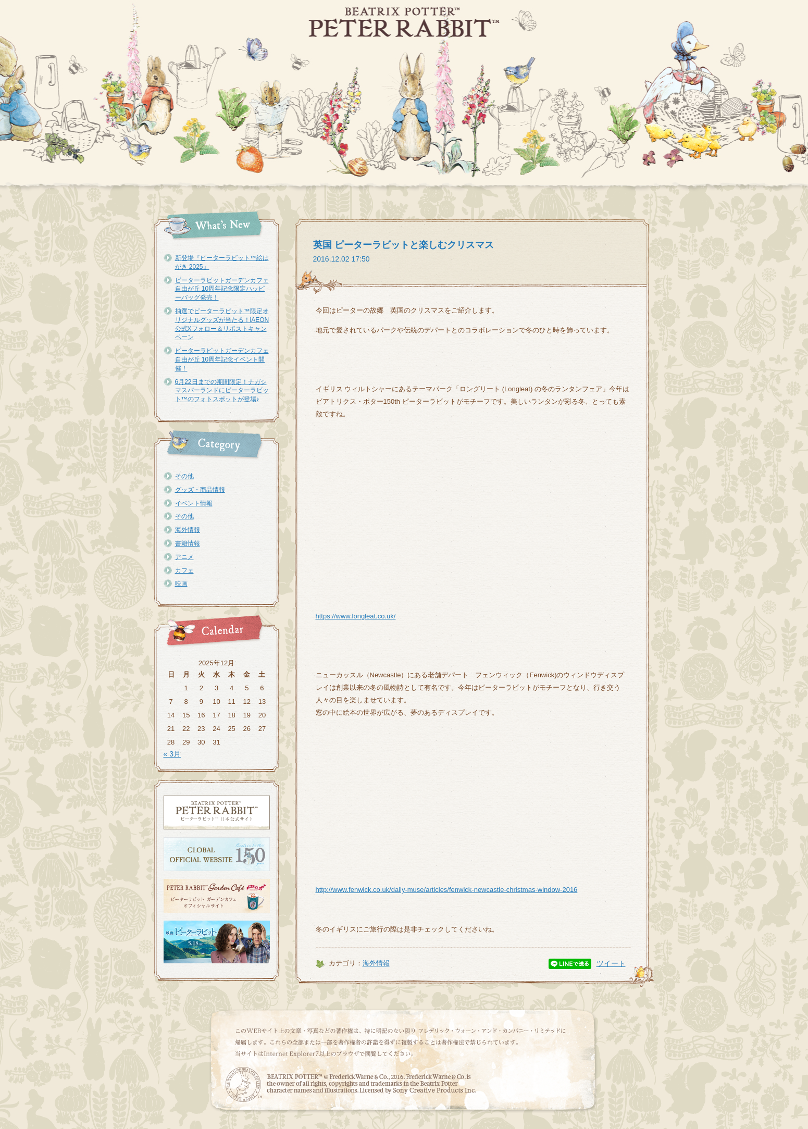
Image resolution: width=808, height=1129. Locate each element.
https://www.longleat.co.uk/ (356, 616)
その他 (184, 476)
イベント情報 (194, 503)
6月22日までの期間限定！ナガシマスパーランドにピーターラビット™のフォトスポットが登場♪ (222, 390)
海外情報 (187, 530)
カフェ (184, 570)
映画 (181, 583)
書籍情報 (187, 543)
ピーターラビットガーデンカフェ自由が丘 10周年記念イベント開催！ (222, 359)
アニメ (184, 557)
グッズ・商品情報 (200, 489)
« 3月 (172, 754)
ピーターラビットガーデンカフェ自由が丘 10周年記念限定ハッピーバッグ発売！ (222, 289)
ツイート (611, 963)
